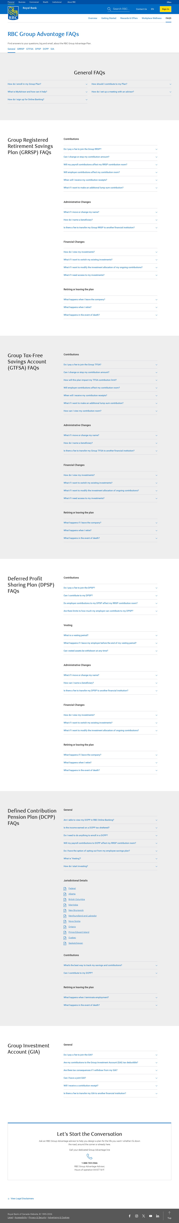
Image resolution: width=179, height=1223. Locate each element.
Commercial (34, 2)
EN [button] (152, 9)
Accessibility (21, 1217)
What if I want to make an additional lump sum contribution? (93, 187)
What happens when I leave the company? (84, 299)
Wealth (45, 2)
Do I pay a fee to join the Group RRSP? (82, 149)
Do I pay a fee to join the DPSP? (79, 587)
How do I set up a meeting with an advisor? (113, 91)
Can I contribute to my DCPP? (78, 973)
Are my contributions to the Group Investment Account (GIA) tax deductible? (101, 1062)
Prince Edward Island (79, 932)
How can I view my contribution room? (82, 410)
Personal (11, 2)
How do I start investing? (76, 866)
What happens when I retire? (77, 307)
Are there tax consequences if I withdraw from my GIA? (90, 1070)
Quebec (72, 937)
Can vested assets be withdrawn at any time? (86, 650)
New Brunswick (76, 910)
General (11, 49)
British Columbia (77, 899)
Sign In (165, 9)
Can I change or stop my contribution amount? (86, 156)
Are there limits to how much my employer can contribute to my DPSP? (98, 611)
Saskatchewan (76, 943)
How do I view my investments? (79, 252)
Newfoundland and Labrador (83, 915)
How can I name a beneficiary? (79, 683)
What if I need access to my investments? (84, 275)
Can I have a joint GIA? (75, 1078)
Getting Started (108, 18)
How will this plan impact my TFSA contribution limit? (90, 380)
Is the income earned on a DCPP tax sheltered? (86, 827)
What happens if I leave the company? (82, 522)
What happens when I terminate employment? (86, 997)
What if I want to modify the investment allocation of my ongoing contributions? (103, 267)
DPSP (38, 49)
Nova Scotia (74, 921)
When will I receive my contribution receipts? (85, 180)
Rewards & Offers (129, 18)
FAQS (168, 18)
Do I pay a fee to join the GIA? (78, 1054)
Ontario (72, 926)
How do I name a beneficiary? (78, 219)
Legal (10, 1217)
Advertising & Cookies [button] (58, 1217)
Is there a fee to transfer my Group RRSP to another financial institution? (99, 227)
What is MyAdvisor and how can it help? (27, 91)
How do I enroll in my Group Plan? (24, 84)
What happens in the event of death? (82, 315)
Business (22, 2)
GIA (52, 49)
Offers (169, 2)
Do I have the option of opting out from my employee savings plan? (97, 850)
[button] (119, 9)
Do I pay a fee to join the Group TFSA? (82, 364)
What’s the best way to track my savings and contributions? (93, 965)
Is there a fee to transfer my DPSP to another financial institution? (96, 690)
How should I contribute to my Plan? (109, 84)
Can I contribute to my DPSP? (78, 595)
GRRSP (20, 49)
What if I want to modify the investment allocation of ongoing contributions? (101, 490)
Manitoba (73, 904)
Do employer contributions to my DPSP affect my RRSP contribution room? (101, 603)
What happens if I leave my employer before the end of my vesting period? (100, 643)
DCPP (46, 49)
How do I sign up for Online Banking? (26, 99)
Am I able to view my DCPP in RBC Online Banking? (89, 820)
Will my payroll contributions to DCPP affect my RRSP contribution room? (100, 843)
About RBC (72, 2)
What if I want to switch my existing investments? (88, 259)
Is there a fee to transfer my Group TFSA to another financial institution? (99, 450)
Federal (72, 888)
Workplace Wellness (152, 18)
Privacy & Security (37, 1217)
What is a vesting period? (76, 635)
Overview (92, 18)
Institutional (57, 2)
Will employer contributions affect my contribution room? (92, 172)
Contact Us (141, 9)
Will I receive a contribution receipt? (81, 1085)
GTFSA (29, 49)
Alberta (72, 893)
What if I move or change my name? (81, 212)
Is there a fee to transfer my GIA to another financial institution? (95, 1093)
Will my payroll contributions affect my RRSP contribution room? (95, 164)
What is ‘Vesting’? (72, 858)
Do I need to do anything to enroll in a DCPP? (86, 835)
